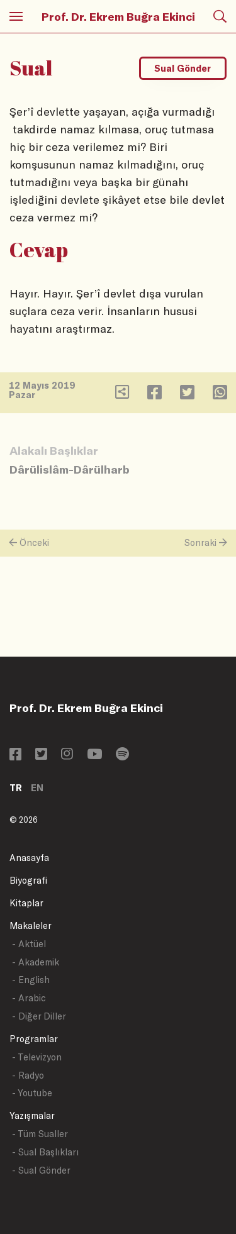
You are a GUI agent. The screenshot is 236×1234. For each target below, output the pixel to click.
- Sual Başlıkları (45, 1152)
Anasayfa (29, 857)
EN (37, 787)
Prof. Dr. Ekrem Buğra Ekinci (118, 16)
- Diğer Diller (39, 1016)
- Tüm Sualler (40, 1133)
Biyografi (28, 880)
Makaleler (30, 925)
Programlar (33, 1038)
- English (31, 979)
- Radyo (28, 1075)
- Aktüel (29, 943)
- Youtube (32, 1092)
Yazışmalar (32, 1115)
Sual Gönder (182, 68)
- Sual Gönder (41, 1170)
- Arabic (29, 997)
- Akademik (35, 962)
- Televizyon (37, 1057)
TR (15, 787)
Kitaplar (26, 903)
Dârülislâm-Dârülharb (69, 469)
